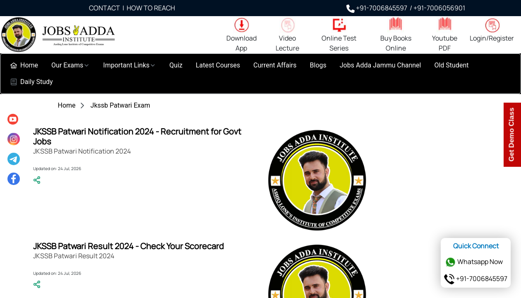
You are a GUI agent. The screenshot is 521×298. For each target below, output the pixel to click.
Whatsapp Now (474, 261)
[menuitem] (24, 65)
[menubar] (260, 73)
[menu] (13, 149)
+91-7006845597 (475, 278)
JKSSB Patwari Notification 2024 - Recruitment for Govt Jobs (137, 136)
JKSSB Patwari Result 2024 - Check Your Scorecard (128, 246)
